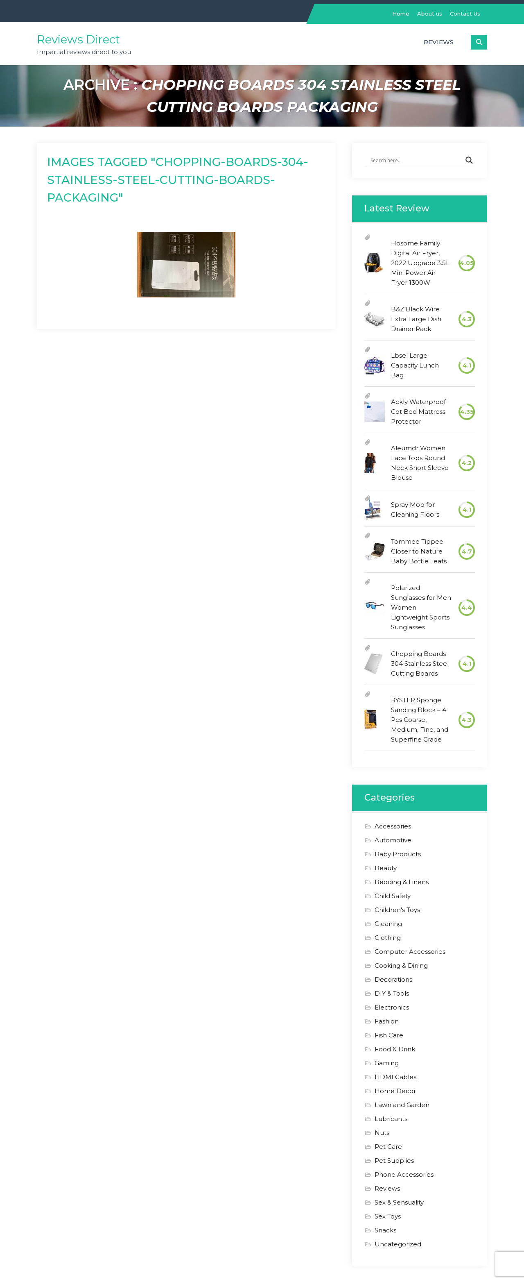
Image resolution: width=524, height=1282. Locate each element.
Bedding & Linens (402, 882)
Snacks (385, 1230)
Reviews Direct (78, 39)
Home (400, 13)
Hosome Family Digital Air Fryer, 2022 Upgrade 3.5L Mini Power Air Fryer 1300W (420, 262)
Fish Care (389, 1035)
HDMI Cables (395, 1077)
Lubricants (391, 1119)
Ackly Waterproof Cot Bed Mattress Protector (418, 411)
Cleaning (388, 924)
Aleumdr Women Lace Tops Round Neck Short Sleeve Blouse (420, 462)
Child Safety (393, 896)
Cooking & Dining (401, 965)
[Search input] (415, 160)
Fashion (387, 1021)
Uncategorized (398, 1244)
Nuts (382, 1133)
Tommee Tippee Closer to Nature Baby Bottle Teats (419, 551)
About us (429, 13)
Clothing (388, 938)
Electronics (392, 1007)
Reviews (439, 42)
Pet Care (388, 1146)
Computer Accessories (410, 951)
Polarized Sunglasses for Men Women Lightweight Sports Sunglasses (421, 607)
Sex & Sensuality (399, 1202)
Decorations (393, 979)
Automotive (393, 840)
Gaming (387, 1063)
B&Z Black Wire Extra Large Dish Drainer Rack (416, 319)
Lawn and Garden (402, 1105)
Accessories (393, 826)
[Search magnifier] (469, 160)
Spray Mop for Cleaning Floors (415, 509)
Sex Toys (388, 1216)
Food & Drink (395, 1049)
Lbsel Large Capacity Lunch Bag (415, 365)
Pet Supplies (394, 1160)
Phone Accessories (404, 1174)
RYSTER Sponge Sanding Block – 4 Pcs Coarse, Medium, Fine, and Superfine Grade (419, 719)
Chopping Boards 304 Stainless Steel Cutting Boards (420, 663)
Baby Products (398, 854)
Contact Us (465, 13)
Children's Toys (397, 910)
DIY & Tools (392, 993)
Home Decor (395, 1091)
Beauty (386, 868)
